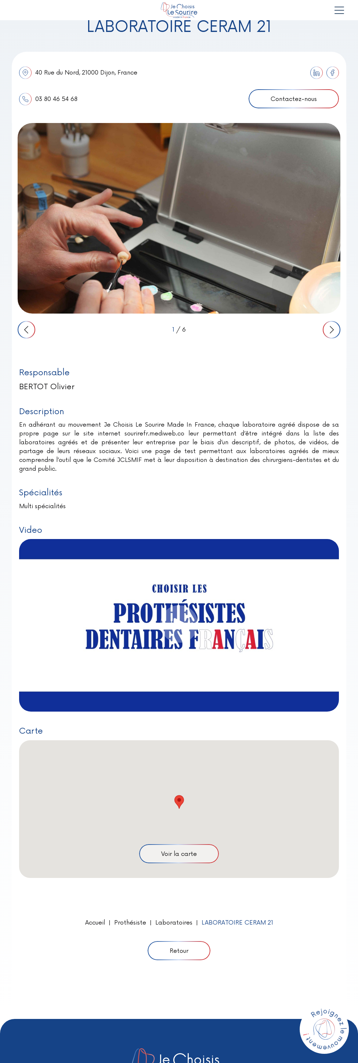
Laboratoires (173, 922)
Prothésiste (130, 922)
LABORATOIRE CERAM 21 (237, 922)
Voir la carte (179, 854)
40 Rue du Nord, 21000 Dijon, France (78, 72)
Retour (179, 951)
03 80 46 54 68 (48, 99)
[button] (179, 802)
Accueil (95, 922)
